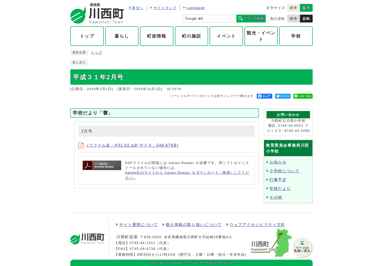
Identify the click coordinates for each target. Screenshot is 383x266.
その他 (275, 197)
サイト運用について (138, 225)
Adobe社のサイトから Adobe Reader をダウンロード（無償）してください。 (187, 175)
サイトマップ (165, 8)
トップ (96, 52)
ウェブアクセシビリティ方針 (257, 225)
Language (196, 8)
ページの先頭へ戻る (302, 249)
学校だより (280, 188)
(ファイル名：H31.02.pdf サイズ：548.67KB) (128, 145)
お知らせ (278, 162)
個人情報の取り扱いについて (194, 225)
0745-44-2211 (142, 243)
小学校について (284, 171)
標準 (293, 8)
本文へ (137, 8)
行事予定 (278, 180)
